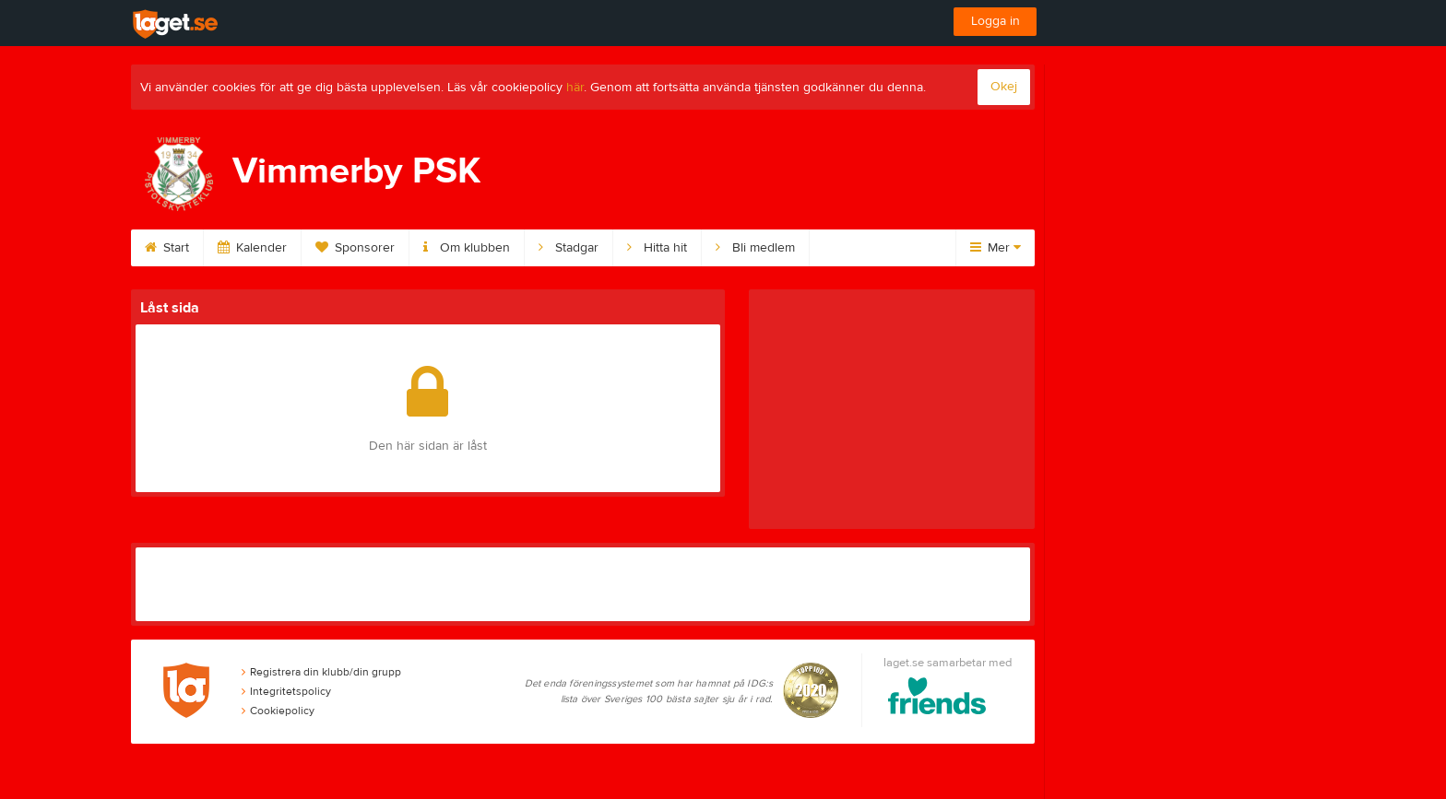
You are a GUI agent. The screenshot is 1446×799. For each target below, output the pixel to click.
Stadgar (569, 248)
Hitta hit (657, 248)
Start (167, 248)
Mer (995, 248)
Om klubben (466, 248)
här (575, 87)
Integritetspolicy (286, 691)
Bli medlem (755, 248)
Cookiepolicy (278, 710)
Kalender (252, 248)
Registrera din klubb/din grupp (321, 671)
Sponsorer (355, 248)
